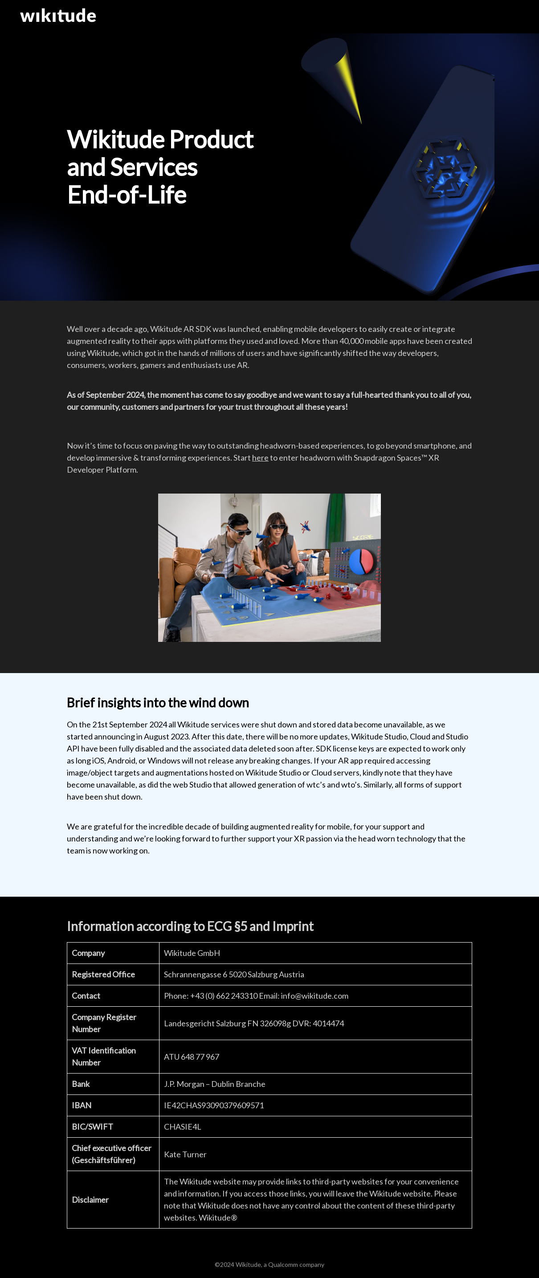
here (260, 457)
